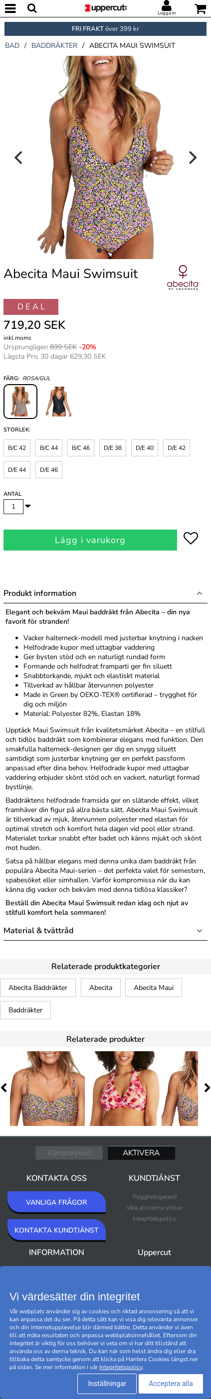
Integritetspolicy (154, 1219)
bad (12, 45)
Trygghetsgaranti (154, 1197)
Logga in (167, 13)
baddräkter (54, 45)
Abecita (100, 987)
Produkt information (39, 593)
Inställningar (107, 1384)
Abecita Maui (154, 987)
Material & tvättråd (38, 930)
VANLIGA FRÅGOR (56, 1202)
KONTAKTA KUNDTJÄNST (56, 1230)
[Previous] (19, 157)
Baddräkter (25, 1010)
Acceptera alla (171, 1384)
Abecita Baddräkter (37, 987)
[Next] (192, 157)
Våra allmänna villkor (154, 1208)
